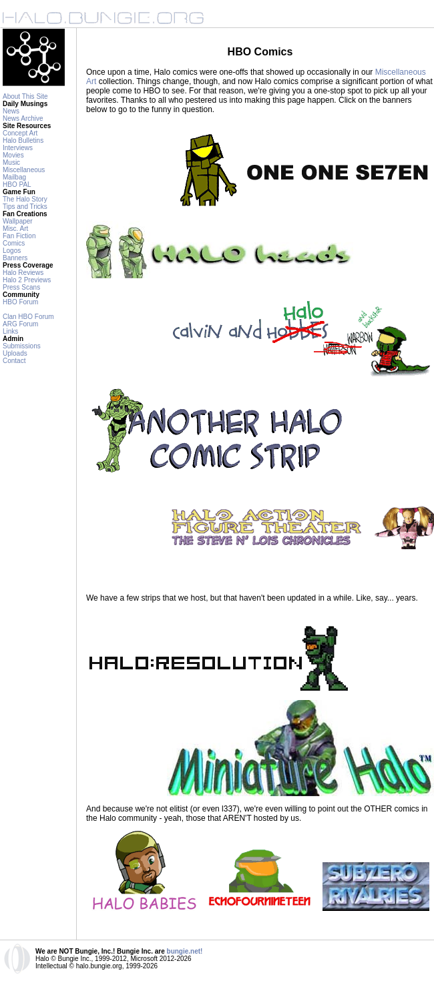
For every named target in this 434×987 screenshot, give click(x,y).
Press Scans (21, 287)
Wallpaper (18, 221)
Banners (15, 258)
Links (10, 331)
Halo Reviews (23, 272)
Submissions (22, 346)
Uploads (15, 353)
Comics (14, 243)
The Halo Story (25, 199)
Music (11, 162)
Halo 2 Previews (27, 280)
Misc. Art (15, 228)
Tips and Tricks (25, 206)
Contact (14, 360)
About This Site (25, 96)
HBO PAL (17, 184)
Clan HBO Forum (28, 316)
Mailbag (14, 177)
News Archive (23, 118)
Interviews (18, 147)
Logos (12, 250)
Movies (13, 155)
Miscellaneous (24, 170)
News (11, 111)
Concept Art (20, 133)
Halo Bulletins (23, 140)
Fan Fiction (19, 236)
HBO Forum (20, 302)
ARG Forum (20, 324)
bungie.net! (185, 951)
